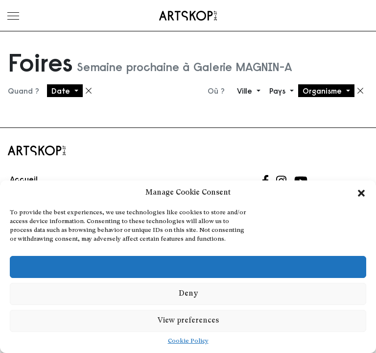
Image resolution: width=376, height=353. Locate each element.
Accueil (24, 179)
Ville (246, 91)
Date (61, 91)
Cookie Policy (188, 341)
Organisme (323, 91)
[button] (361, 193)
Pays (278, 91)
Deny (188, 294)
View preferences (188, 321)
